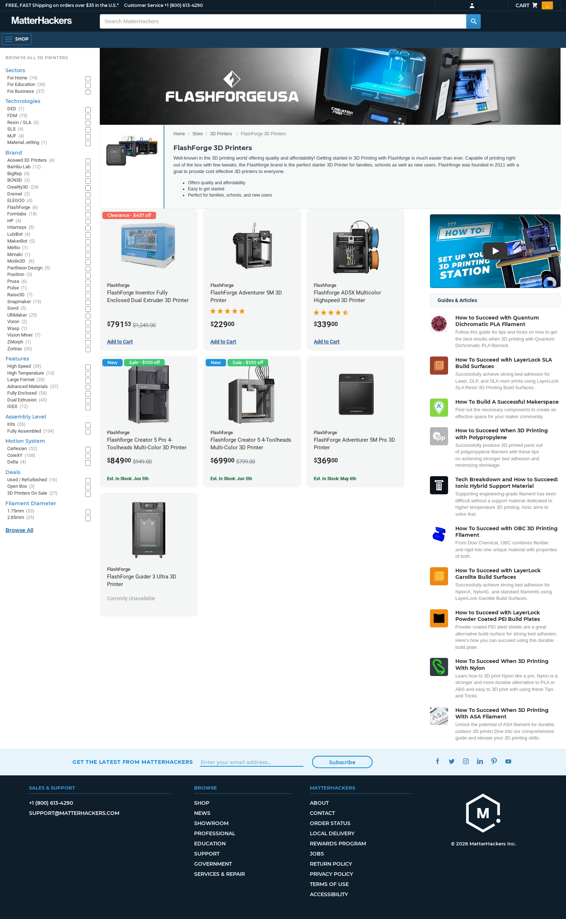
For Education (26, 84)
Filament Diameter (30, 503)
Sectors (15, 70)
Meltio (17, 247)
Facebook (437, 761)
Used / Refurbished (32, 480)
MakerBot (21, 241)
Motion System (25, 441)
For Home (22, 78)
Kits (16, 424)
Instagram (465, 761)
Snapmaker (24, 301)
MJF (15, 136)
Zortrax (19, 349)
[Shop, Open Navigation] (17, 39)
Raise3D (20, 295)
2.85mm (20, 517)
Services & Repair (219, 874)
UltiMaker (22, 315)
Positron (19, 274)
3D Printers (221, 133)
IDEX (17, 406)
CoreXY (21, 455)
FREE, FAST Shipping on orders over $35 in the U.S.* (62, 5)
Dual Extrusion (27, 400)
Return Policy (331, 864)
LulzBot (18, 234)
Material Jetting (27, 142)
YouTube (508, 761)
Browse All (19, 530)
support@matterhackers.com (74, 813)
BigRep (18, 173)
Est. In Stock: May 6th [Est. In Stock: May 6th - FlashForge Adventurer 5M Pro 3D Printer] (335, 478)
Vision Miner (24, 335)
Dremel (18, 194)
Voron (17, 321)
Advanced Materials (32, 386)
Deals (12, 472)
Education (210, 843)
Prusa (17, 281)
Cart (534, 5)
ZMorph (19, 342)
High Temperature (30, 373)
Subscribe (342, 762)
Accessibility (329, 894)
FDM (17, 115)
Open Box (21, 486)
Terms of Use (329, 884)
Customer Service (143, 5)
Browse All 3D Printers (36, 57)
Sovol (16, 308)
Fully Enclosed (27, 393)
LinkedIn (479, 761)
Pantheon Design (28, 268)
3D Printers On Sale (32, 493)
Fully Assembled (30, 431)
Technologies (22, 101)
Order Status (330, 823)
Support (207, 853)
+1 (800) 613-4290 (183, 5)
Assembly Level (25, 416)
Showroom (211, 823)
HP (14, 221)
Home (179, 133)
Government (213, 864)
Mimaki (18, 254)
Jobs (317, 853)
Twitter (451, 761)
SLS (15, 129)
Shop (201, 803)
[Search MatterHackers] (473, 21)
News (202, 813)
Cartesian (22, 448)
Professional (214, 833)
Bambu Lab (24, 167)
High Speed (24, 366)
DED (15, 109)
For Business (26, 91)
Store (197, 133)
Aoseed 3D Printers (31, 160)
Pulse (17, 288)
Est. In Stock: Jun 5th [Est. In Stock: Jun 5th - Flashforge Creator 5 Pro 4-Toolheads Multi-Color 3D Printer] (128, 478)
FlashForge (22, 207)
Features (17, 358)
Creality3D (23, 187)
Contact (322, 813)
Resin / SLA (23, 122)
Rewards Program (338, 843)
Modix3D (20, 261)
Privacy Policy (331, 874)
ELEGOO (20, 200)
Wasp (17, 328)
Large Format (26, 379)
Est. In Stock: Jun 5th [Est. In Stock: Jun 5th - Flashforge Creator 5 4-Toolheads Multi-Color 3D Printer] (231, 478)
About (319, 803)
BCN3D (18, 180)
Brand (13, 152)
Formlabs (22, 214)
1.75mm (20, 511)
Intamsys (20, 227)
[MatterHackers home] (483, 814)
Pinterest (494, 761)
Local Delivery (332, 833)
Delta (16, 462)
